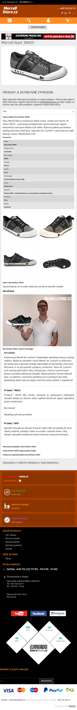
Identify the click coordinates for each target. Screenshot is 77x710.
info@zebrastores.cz (49, 102)
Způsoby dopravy (12, 542)
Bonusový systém (12, 539)
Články (8, 559)
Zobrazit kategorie (38, 27)
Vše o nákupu (10, 535)
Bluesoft (72, 706)
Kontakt (8, 549)
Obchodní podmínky (13, 545)
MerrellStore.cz (25, 2)
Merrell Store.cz (10, 10)
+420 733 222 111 (67, 8)
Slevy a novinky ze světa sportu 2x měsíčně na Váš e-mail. (23, 675)
